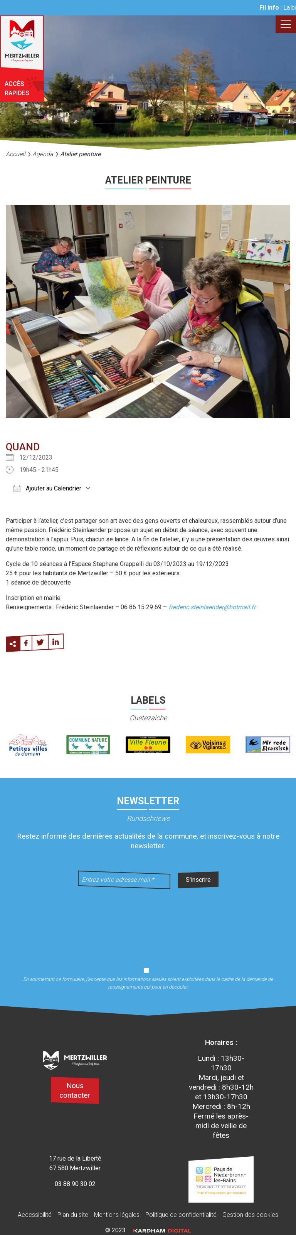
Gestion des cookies (250, 1214)
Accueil (15, 154)
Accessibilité (35, 1214)
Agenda (42, 154)
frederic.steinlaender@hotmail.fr (212, 607)
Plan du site (72, 1214)
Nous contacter (74, 1090)
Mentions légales (117, 1214)
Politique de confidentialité (181, 1214)
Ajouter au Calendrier (47, 488)
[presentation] (148, 923)
